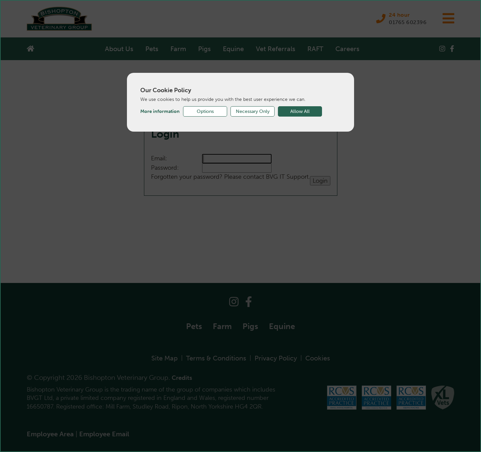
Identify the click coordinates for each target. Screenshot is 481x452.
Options (205, 111)
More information (160, 111)
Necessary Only (253, 111)
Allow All (300, 111)
